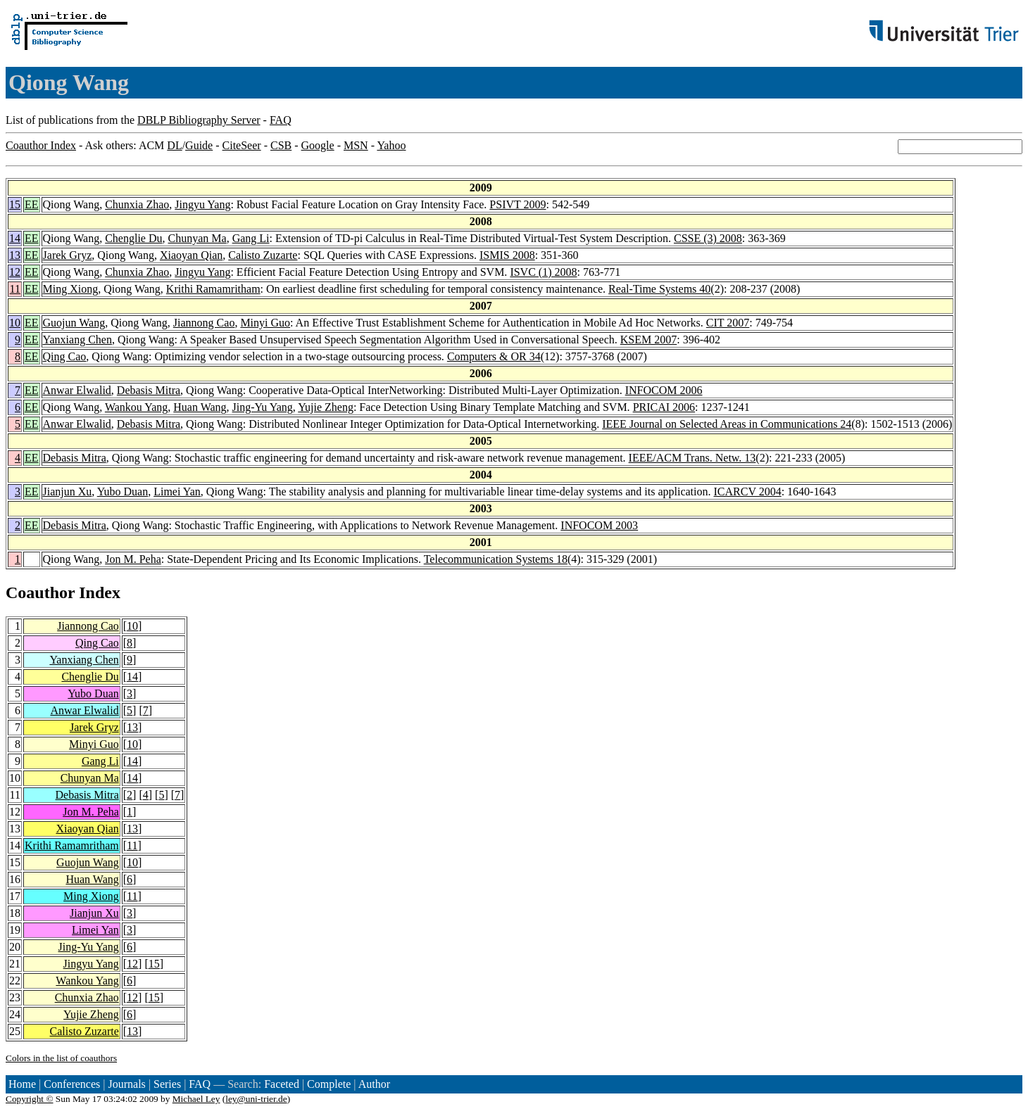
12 (14, 272)
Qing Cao (65, 356)
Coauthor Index (41, 145)
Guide (199, 145)
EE (32, 204)
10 (14, 323)
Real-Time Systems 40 (659, 289)
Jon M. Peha (133, 559)
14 (14, 238)
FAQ (281, 120)
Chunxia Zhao (137, 204)
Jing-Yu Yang (262, 407)
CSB (281, 145)
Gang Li (251, 238)
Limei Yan (177, 491)
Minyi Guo (265, 323)
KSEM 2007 (648, 339)
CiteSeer (241, 145)
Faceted (281, 1084)
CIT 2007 (727, 323)
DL (174, 145)
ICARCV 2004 (747, 491)
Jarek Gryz (67, 255)
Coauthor (40, 592)
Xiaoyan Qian (191, 255)
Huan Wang (199, 407)
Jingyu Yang (202, 204)
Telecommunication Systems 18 (496, 559)
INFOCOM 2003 (599, 525)
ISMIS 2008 (507, 255)
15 (14, 204)
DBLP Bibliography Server (199, 120)
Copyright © (30, 1098)
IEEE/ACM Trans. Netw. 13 (692, 458)
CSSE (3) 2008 (708, 238)
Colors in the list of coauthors (61, 1058)
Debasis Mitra (148, 390)
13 (14, 255)
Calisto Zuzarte (262, 255)
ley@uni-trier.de (256, 1098)
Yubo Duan (122, 491)
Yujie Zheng (325, 407)
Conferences (72, 1084)
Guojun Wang (74, 323)
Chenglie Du (133, 238)
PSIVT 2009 (517, 204)
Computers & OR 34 (494, 356)
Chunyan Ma (197, 238)
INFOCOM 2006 (664, 390)
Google (317, 145)
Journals (126, 1084)
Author (374, 1084)
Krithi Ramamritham (213, 289)
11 (15, 289)
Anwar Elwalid (77, 390)
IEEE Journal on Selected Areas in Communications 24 (726, 424)
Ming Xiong (71, 289)
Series (167, 1084)
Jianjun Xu (67, 491)
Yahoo (391, 145)
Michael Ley (196, 1098)
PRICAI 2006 (664, 407)
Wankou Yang (136, 407)
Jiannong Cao (204, 323)
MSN (356, 145)
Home (22, 1084)
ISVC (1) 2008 (543, 272)
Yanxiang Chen (77, 339)
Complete (329, 1084)
